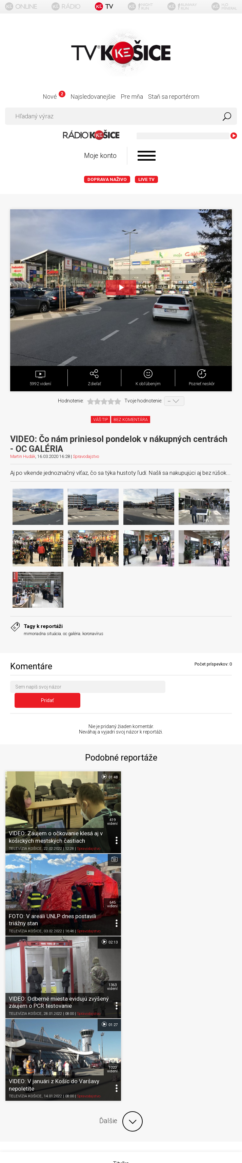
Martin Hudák (22, 456)
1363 (112, 891)
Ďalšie (121, 943)
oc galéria (71, 633)
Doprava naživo (107, 179)
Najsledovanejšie (93, 96)
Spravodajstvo (86, 456)
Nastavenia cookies (121, 1038)
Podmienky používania (121, 1012)
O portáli (121, 999)
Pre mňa (132, 96)
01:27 (225, 847)
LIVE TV (146, 179)
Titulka (121, 985)
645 (228, 809)
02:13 (109, 847)
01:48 (109, 764)
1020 (228, 891)
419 (112, 809)
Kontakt (121, 1051)
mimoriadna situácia (42, 633)
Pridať (200, 688)
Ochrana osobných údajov (121, 1025)
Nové (54, 96)
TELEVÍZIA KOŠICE (25, 836)
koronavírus (92, 633)
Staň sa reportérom (173, 96)
